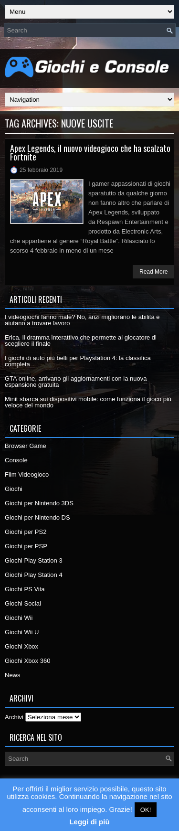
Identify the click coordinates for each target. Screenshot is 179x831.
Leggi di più (89, 821)
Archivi (14, 717)
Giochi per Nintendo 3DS (39, 503)
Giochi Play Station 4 (34, 574)
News (13, 675)
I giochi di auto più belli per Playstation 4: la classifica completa (78, 361)
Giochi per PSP (26, 546)
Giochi (13, 488)
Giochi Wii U (22, 632)
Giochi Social (23, 603)
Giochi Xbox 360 (27, 660)
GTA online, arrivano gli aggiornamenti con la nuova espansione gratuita (76, 381)
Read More (153, 271)
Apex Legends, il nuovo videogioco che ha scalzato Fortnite (90, 152)
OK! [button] (145, 809)
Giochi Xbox (21, 646)
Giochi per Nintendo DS (37, 517)
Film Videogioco (27, 474)
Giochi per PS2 (25, 531)
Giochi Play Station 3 (34, 560)
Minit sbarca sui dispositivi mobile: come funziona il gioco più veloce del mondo (88, 402)
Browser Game (25, 445)
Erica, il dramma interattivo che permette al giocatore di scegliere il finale (81, 340)
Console (16, 460)
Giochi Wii (19, 617)
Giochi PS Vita (25, 589)
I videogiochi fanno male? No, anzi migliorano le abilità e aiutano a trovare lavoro (82, 320)
